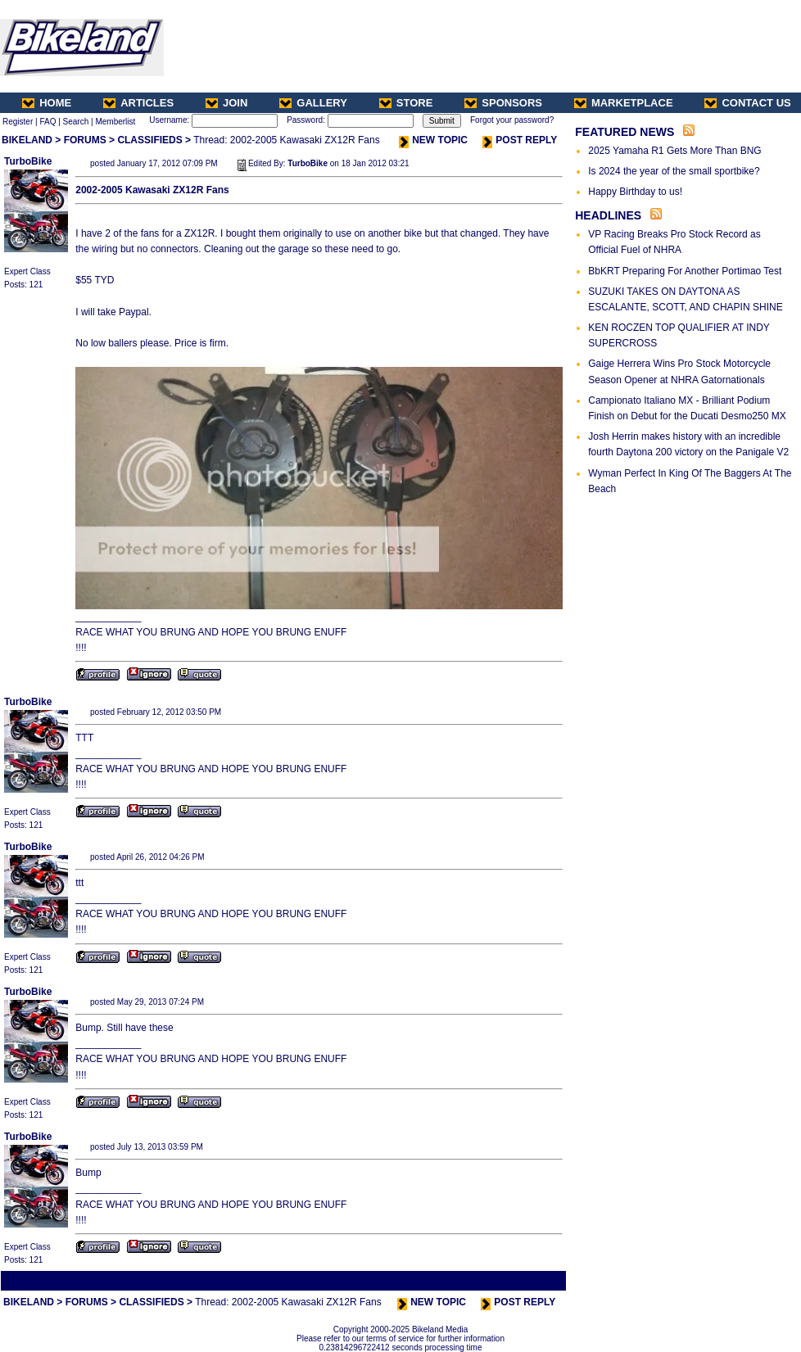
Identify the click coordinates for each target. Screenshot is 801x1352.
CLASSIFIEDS (149, 140)
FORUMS (85, 140)
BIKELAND (27, 140)
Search (76, 121)
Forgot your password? (512, 119)
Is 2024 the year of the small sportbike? (673, 171)
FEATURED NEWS (624, 131)
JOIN (226, 103)
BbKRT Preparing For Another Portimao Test (684, 271)
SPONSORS (503, 103)
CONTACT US (747, 103)
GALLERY (313, 103)
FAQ (47, 121)
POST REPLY (519, 140)
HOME (46, 103)
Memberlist (115, 121)
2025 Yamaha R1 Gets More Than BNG (674, 150)
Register (17, 121)
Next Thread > (536, 1280)
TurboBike (28, 161)
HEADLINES (608, 215)
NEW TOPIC (433, 140)
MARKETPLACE (623, 103)
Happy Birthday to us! (635, 191)
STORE (406, 103)
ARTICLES (138, 103)
